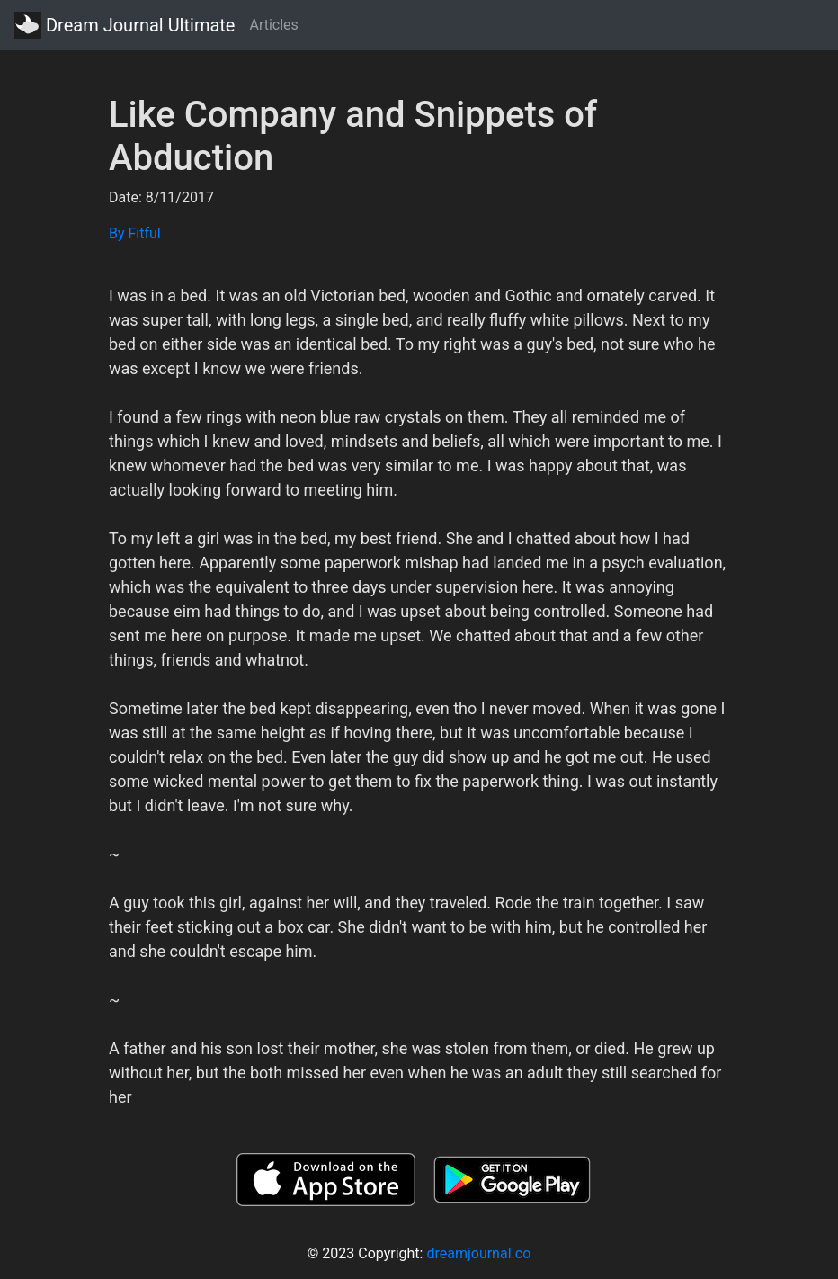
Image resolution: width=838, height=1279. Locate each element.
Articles (273, 24)
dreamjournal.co (478, 1253)
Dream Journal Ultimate (124, 25)
